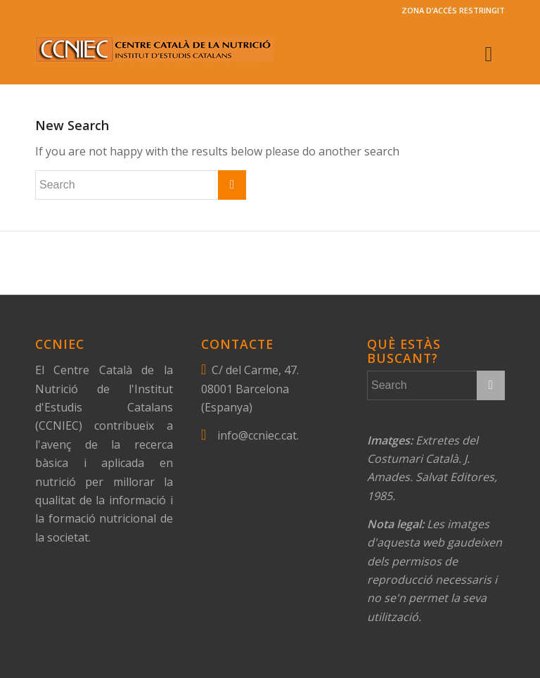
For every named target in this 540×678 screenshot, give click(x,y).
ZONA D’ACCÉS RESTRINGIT (453, 10)
